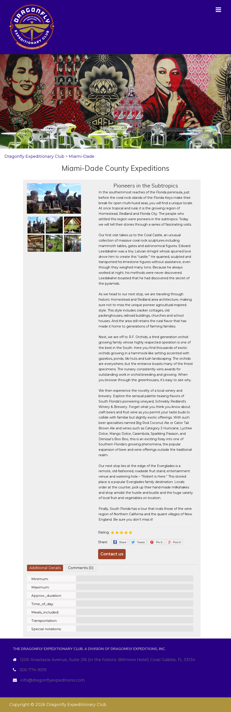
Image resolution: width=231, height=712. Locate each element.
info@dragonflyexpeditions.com (52, 680)
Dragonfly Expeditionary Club (76, 704)
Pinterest (156, 542)
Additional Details (45, 568)
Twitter (137, 542)
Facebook (119, 542)
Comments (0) (81, 568)
